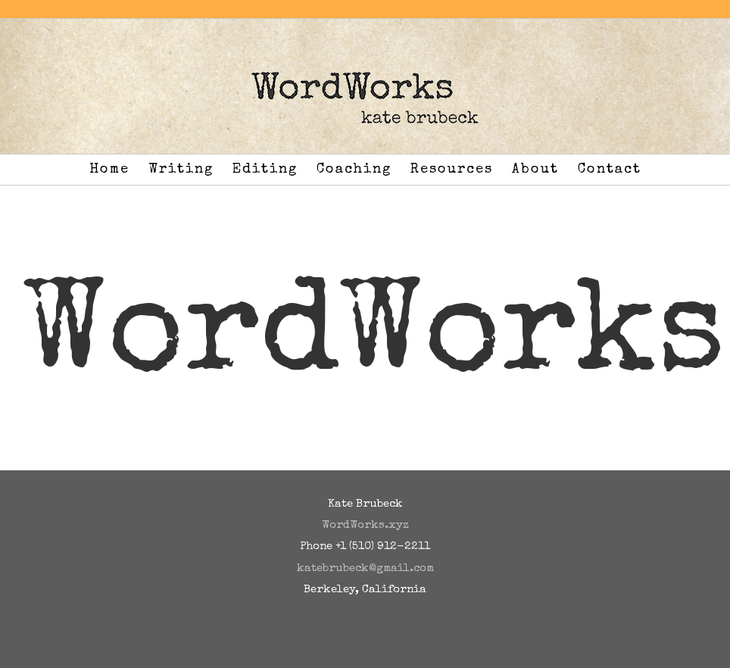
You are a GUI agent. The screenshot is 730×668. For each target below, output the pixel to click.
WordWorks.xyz (365, 525)
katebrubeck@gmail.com (365, 568)
